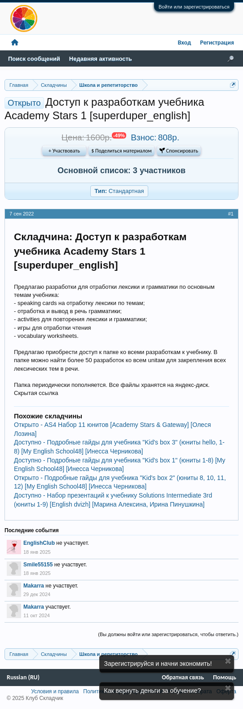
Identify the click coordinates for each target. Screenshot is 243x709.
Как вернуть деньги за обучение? (152, 690)
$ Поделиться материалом (121, 151)
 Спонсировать (178, 151)
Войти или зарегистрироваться (194, 6)
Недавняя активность (100, 58)
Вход (184, 42)
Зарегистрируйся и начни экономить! (158, 663)
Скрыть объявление (228, 661)
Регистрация (217, 42)
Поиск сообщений (34, 58)
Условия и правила (55, 691)
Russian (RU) (23, 677)
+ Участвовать (64, 151)
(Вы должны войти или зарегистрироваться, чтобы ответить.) (168, 634)
